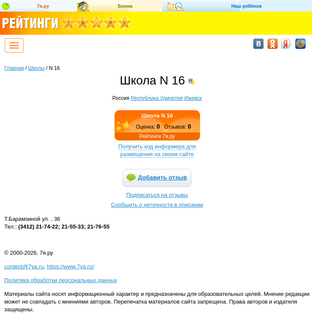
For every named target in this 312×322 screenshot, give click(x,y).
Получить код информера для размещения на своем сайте (157, 150)
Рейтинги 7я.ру (157, 136)
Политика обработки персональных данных (60, 280)
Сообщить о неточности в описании (157, 205)
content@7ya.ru (24, 266)
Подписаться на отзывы (157, 195)
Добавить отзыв (162, 177)
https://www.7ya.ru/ (70, 266)
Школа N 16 (157, 115)
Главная (14, 68)
